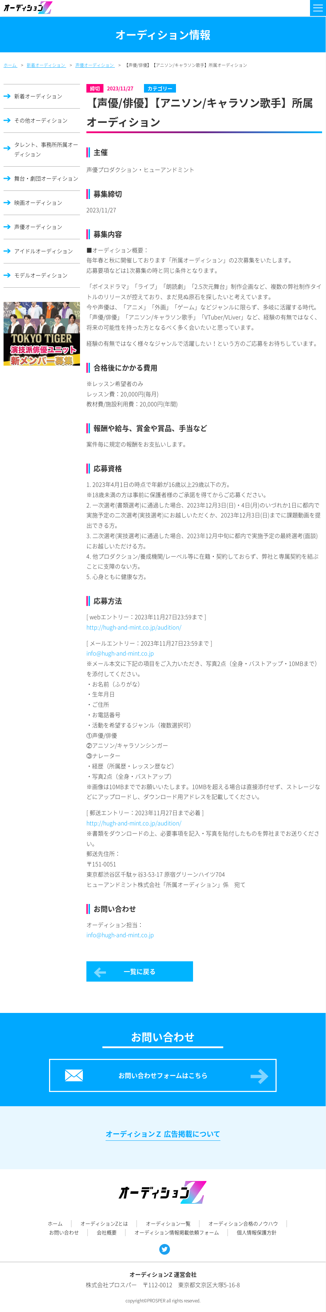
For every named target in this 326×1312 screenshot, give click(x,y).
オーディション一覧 (168, 1223)
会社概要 (107, 1232)
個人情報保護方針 (257, 1232)
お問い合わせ (64, 1232)
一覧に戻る (140, 971)
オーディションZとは (104, 1223)
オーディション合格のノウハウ (243, 1223)
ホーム (55, 1223)
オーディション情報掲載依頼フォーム (176, 1232)
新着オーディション (38, 96)
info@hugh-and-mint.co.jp (120, 653)
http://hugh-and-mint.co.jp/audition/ (133, 627)
